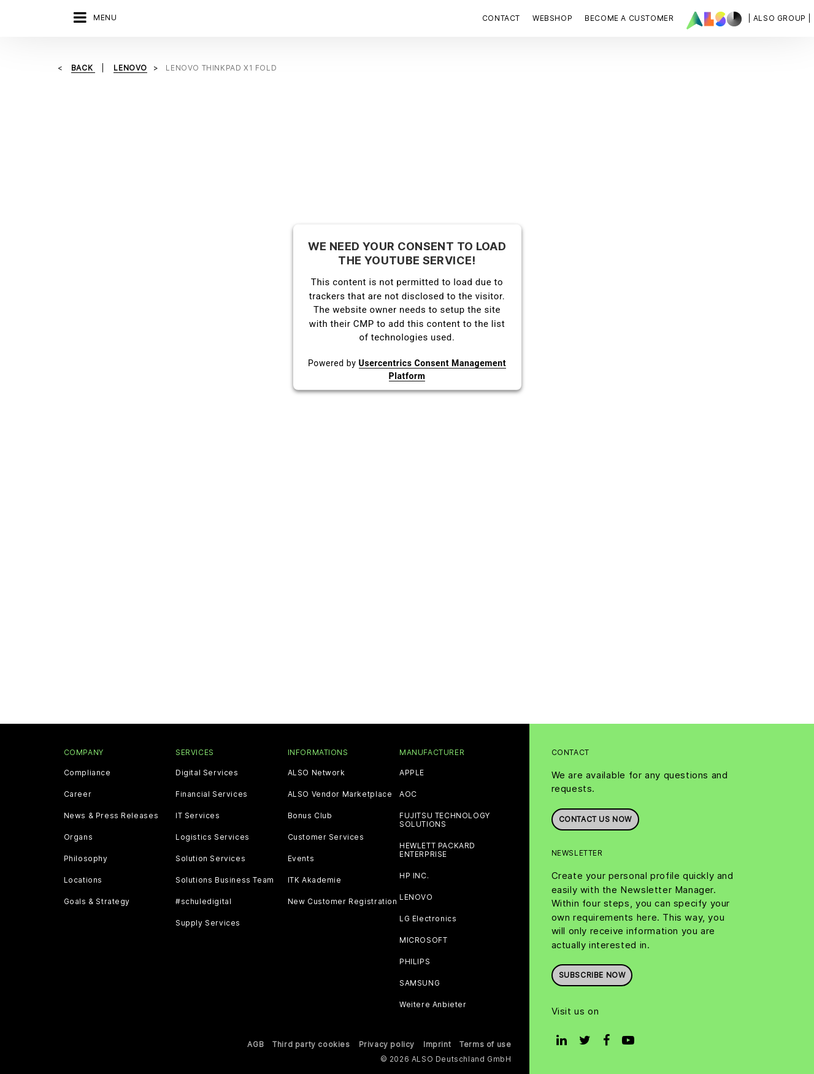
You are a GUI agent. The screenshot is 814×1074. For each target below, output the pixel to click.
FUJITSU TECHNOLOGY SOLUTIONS (444, 820)
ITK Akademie (315, 880)
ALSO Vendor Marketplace (340, 794)
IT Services (197, 815)
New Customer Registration (342, 901)
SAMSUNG (419, 983)
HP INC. (414, 876)
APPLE (411, 773)
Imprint (437, 1044)
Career (78, 794)
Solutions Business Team (224, 880)
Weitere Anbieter (433, 1004)
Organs (78, 837)
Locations (83, 880)
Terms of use (485, 1044)
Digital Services (207, 773)
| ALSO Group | (780, 18)
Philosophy (86, 858)
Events (301, 858)
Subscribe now (592, 975)
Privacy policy (387, 1044)
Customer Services (326, 837)
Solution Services (210, 858)
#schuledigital (203, 901)
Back (83, 67)
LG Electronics (427, 919)
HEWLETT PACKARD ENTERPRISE (437, 850)
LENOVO (416, 897)
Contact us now (595, 819)
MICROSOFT (423, 940)
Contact (501, 18)
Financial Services (211, 794)
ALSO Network (316, 773)
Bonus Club (310, 815)
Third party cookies (311, 1044)
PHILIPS (414, 961)
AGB (255, 1044)
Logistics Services (212, 837)
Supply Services (207, 923)
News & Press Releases (111, 815)
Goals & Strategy (97, 901)
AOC (408, 794)
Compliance (87, 773)
